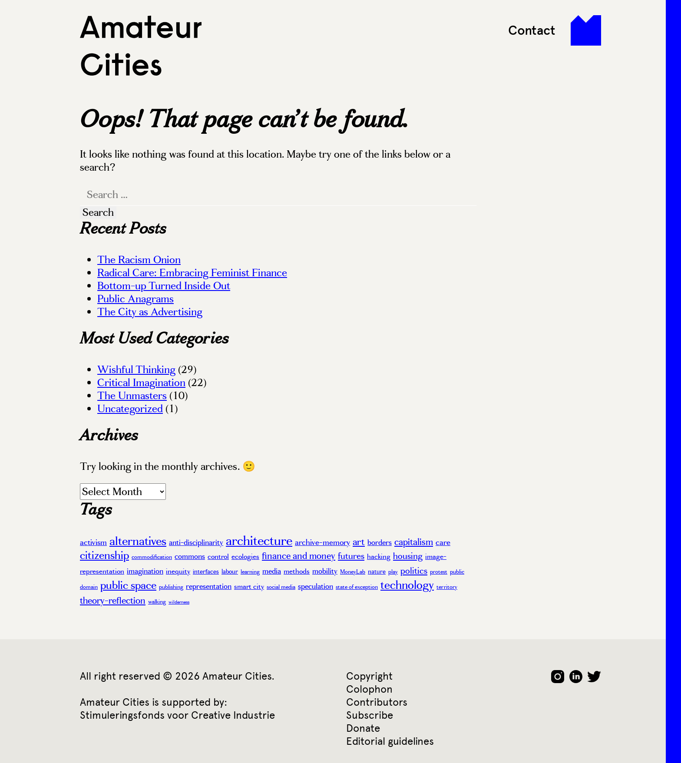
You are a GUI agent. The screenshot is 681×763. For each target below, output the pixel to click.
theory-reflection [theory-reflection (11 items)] (112, 600)
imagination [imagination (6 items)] (145, 571)
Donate (363, 728)
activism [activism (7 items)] (93, 542)
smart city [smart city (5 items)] (249, 586)
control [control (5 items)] (218, 557)
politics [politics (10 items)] (413, 571)
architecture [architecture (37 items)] (259, 541)
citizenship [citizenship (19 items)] (104, 555)
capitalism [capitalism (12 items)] (413, 541)
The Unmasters (132, 395)
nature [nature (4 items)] (377, 571)
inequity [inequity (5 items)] (178, 571)
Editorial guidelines (390, 741)
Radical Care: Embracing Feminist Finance (192, 272)
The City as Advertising (149, 311)
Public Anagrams (135, 298)
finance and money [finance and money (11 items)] (298, 555)
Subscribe (369, 715)
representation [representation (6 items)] (208, 586)
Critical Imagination (141, 382)
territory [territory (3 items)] (446, 587)
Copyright (369, 676)
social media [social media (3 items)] (281, 587)
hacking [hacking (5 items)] (378, 557)
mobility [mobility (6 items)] (324, 571)
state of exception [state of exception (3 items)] (357, 587)
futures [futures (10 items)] (351, 556)
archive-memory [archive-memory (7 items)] (322, 542)
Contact (531, 30)
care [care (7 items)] (443, 542)
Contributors (376, 702)
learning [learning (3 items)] (250, 572)
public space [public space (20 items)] (128, 585)
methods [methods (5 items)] (297, 571)
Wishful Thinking (136, 369)
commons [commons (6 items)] (190, 556)
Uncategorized (130, 408)
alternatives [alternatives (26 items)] (137, 541)
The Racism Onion (139, 259)
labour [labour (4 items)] (229, 571)
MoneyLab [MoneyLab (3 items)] (352, 572)
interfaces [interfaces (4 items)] (206, 571)
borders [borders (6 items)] (379, 542)
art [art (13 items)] (359, 541)
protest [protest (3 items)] (438, 572)
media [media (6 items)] (271, 571)
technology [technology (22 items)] (407, 585)
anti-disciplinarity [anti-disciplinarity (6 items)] (196, 542)
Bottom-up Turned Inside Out (163, 285)
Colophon (369, 689)
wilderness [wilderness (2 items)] (179, 602)
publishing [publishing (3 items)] (171, 587)
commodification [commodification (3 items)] (152, 557)
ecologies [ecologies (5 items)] (245, 557)
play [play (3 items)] (393, 572)
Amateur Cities (141, 45)
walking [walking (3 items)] (157, 602)
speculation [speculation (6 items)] (315, 586)
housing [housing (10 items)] (408, 556)
